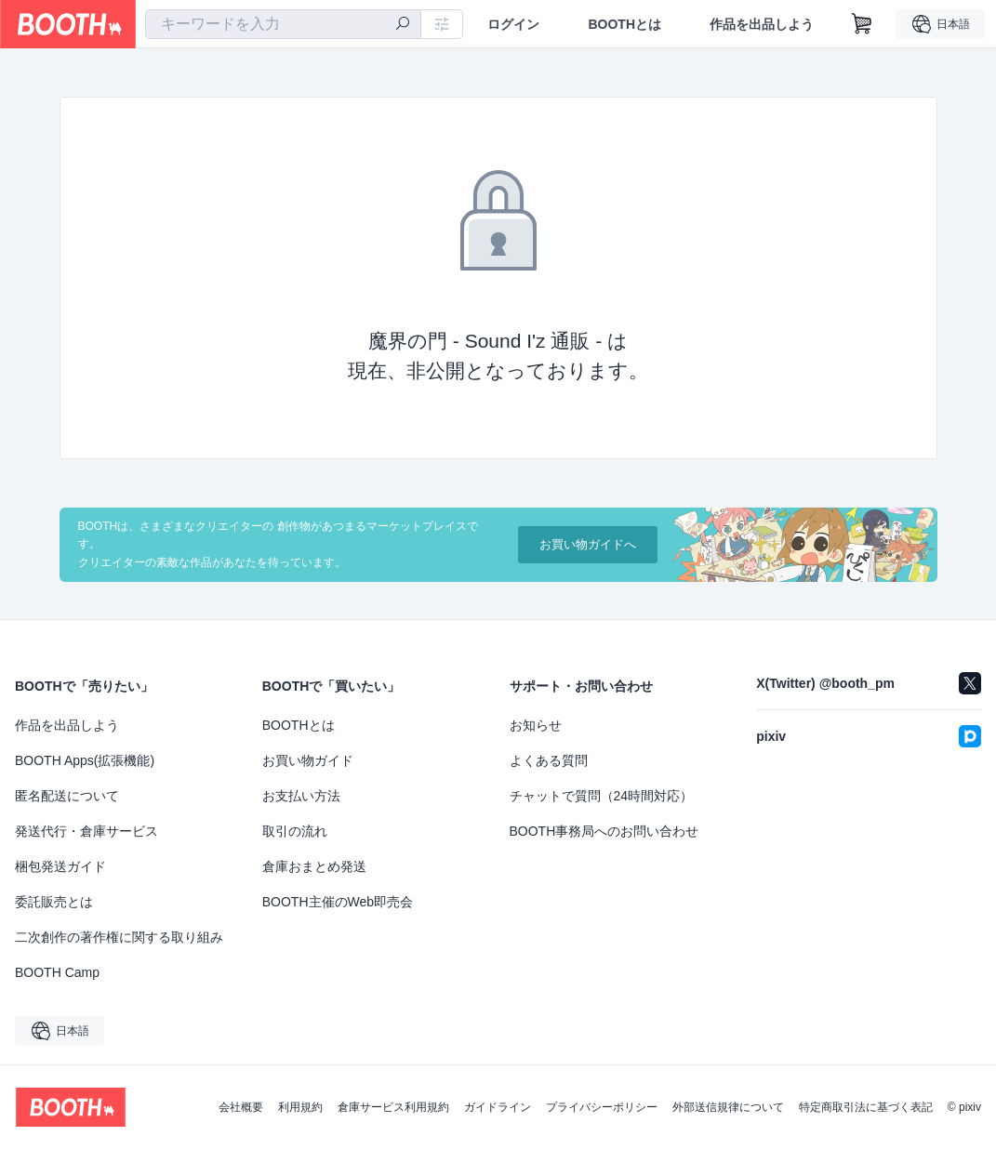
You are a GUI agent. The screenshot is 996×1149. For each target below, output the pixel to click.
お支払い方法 (301, 795)
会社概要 (241, 1107)
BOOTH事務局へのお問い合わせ (604, 831)
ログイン (513, 24)
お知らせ (536, 725)
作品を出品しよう (762, 24)
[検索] (403, 25)
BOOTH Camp (57, 972)
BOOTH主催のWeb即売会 (337, 901)
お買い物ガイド (307, 760)
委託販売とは (54, 901)
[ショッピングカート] (862, 24)
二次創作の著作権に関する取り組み (119, 937)
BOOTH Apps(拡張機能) (84, 760)
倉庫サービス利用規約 (393, 1107)
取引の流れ (294, 831)
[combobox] (283, 24)
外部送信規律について (728, 1107)
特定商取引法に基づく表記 (866, 1107)
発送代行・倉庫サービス (86, 831)
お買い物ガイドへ (587, 544)
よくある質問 (549, 760)
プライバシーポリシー (601, 1107)
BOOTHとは (624, 24)
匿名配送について (67, 795)
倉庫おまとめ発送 (314, 866)
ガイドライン (497, 1107)
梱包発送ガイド (60, 866)
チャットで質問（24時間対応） (602, 795)
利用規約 (300, 1107)
